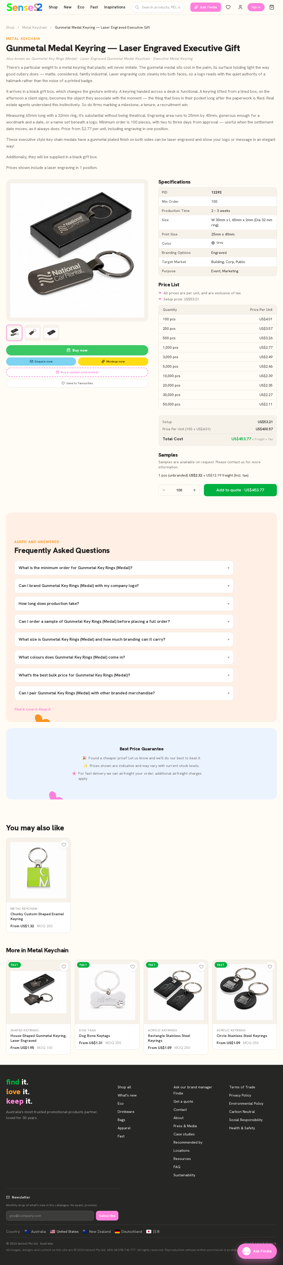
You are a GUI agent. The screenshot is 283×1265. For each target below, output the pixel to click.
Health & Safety (242, 1128)
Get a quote (183, 1101)
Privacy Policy (240, 1095)
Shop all (124, 1087)
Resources (182, 1158)
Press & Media (185, 1126)
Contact (180, 1109)
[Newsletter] (50, 1216)
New (67, 7)
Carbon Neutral (242, 1111)
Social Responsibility (246, 1119)
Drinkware (126, 1111)
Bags (121, 1119)
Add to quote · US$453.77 (240, 490)
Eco (81, 7)
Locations (182, 1150)
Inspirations (114, 7)
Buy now (77, 350)
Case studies (184, 1134)
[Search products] (157, 7)
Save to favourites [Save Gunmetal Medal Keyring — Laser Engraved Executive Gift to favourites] (77, 383)
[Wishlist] (228, 7)
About (178, 1117)
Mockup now (113, 361)
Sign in (256, 7)
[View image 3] (51, 333)
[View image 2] (32, 333)
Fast (94, 7)
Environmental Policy (246, 1103)
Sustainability (184, 1175)
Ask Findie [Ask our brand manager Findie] (205, 7)
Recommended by (188, 1142)
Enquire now (41, 361)
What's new (127, 1095)
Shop (53, 7)
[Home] (24, 7)
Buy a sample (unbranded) (77, 372)
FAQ (177, 1167)
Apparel (124, 1128)
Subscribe (107, 1215)
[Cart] (272, 7)
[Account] (240, 7)
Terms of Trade (242, 1087)
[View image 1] (14, 333)
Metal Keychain (34, 27)
